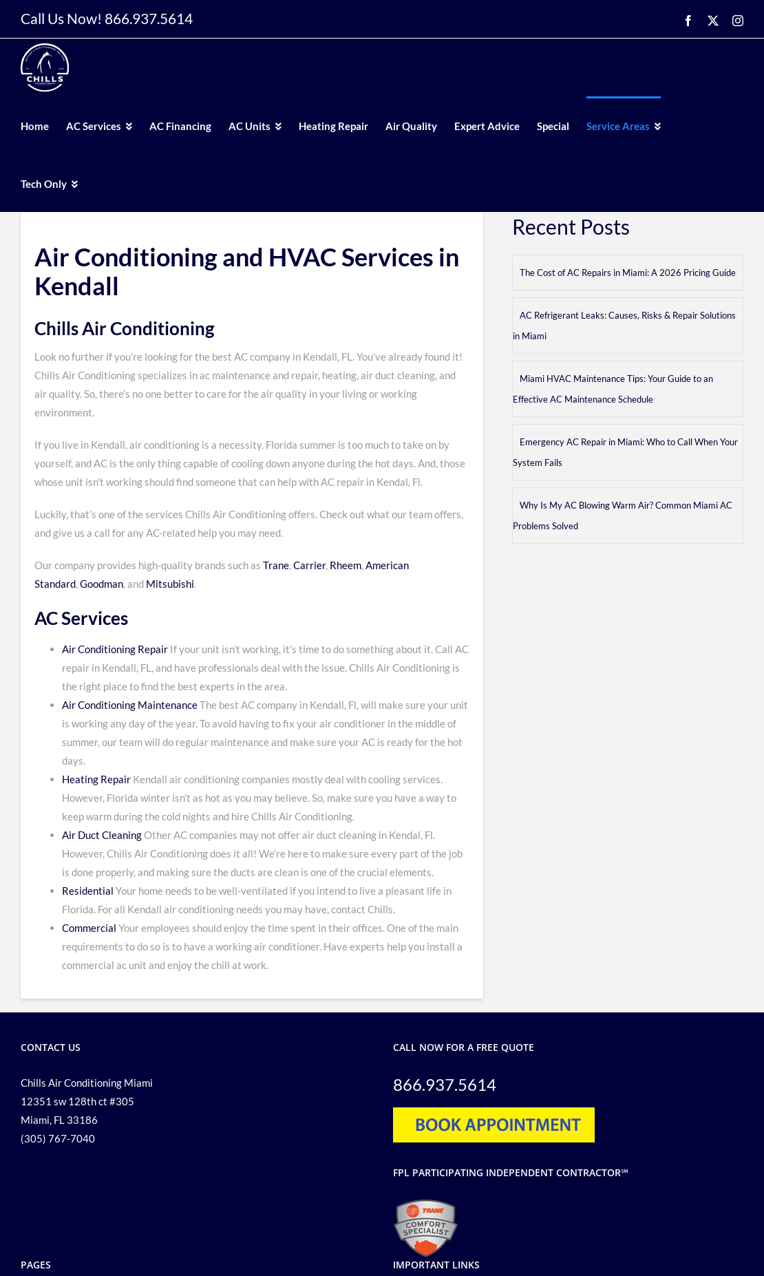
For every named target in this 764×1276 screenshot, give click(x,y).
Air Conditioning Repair (115, 649)
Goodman (101, 583)
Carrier (309, 565)
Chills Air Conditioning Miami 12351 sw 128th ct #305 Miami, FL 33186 (87, 1101)
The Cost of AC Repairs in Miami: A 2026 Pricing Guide (628, 272)
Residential (88, 890)
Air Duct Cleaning (102, 835)
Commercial (89, 928)
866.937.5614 (149, 18)
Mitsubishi (170, 583)
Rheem (344, 565)
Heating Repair (96, 779)
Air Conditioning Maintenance (130, 705)
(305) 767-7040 (58, 1138)
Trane (276, 565)
